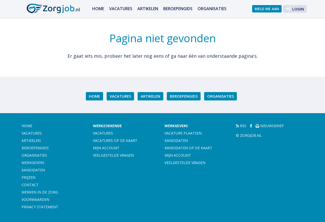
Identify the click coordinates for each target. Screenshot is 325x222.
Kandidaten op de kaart (188, 147)
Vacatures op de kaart (115, 140)
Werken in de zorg (40, 192)
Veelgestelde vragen (113, 155)
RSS (241, 125)
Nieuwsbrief (270, 125)
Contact (30, 184)
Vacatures (120, 8)
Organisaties (212, 8)
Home (98, 8)
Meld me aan (267, 8)
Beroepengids (177, 8)
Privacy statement (40, 206)
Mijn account (106, 147)
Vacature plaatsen (183, 133)
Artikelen (147, 8)
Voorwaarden (35, 199)
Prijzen (28, 177)
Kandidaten (33, 170)
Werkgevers (33, 162)
